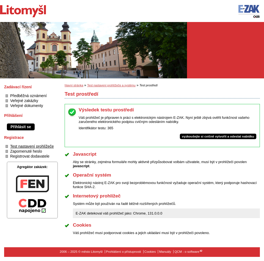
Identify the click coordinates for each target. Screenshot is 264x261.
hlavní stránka (74, 85)
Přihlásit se (20, 127)
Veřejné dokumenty (26, 105)
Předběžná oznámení (28, 96)
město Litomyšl (32, 11)
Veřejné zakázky (24, 100)
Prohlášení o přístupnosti (123, 251)
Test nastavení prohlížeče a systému (111, 85)
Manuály (165, 251)
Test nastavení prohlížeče (32, 146)
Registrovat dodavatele (30, 156)
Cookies (150, 251)
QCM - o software (186, 251)
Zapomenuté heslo (26, 151)
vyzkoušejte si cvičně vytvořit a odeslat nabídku (218, 136)
